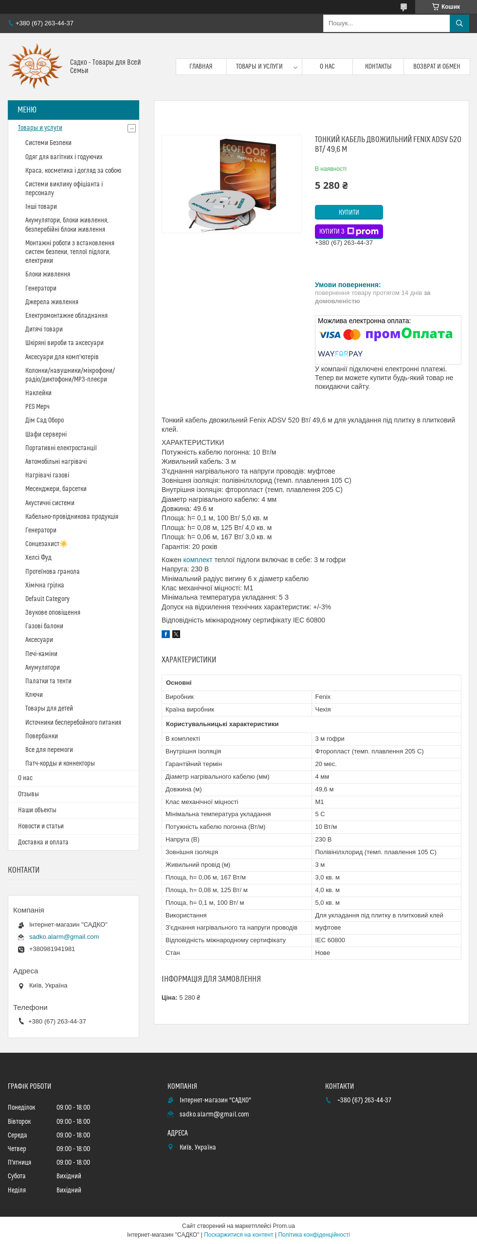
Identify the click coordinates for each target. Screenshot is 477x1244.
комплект (198, 560)
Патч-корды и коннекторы (60, 764)
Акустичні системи (49, 503)
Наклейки (38, 393)
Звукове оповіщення (52, 613)
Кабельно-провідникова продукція (71, 517)
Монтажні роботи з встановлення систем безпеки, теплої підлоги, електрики (69, 252)
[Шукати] (459, 23)
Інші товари (41, 207)
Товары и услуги (259, 67)
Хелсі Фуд (38, 558)
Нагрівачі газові (47, 475)
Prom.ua (284, 1226)
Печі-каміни (41, 654)
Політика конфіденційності (314, 1234)
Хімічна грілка (44, 585)
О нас (327, 67)
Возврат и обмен (436, 67)
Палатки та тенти (48, 681)
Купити (349, 213)
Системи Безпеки (48, 143)
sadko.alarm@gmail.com (64, 936)
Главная (201, 67)
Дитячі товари (44, 329)
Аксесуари (39, 640)
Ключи (34, 695)
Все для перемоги (49, 750)
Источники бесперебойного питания (73, 723)
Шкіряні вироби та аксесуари (64, 343)
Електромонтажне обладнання (66, 316)
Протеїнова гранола (52, 572)
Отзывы (28, 794)
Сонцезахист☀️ (46, 544)
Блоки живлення (47, 274)
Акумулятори (42, 668)
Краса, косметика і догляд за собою (73, 171)
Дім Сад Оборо (44, 420)
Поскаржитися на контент (238, 1234)
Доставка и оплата (43, 842)
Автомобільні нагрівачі (56, 462)
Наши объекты (37, 810)
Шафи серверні (46, 435)
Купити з (349, 231)
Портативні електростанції (61, 448)
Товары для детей (49, 709)
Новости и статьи (41, 826)
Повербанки (41, 736)
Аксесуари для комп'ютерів (62, 357)
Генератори (40, 289)
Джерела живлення (51, 302)
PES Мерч (37, 407)
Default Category (47, 599)
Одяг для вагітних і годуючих (64, 157)
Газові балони (44, 626)
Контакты (378, 67)
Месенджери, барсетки (56, 489)
